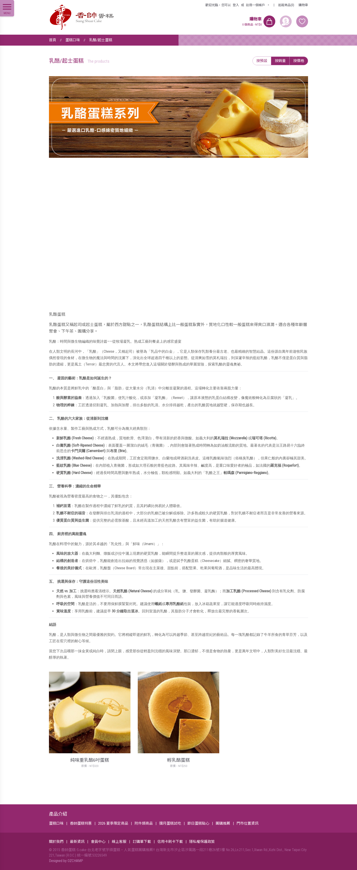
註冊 (255, 5)
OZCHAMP (75, 861)
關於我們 (56, 841)
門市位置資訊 (247, 823)
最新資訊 (77, 841)
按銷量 (280, 61)
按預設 (261, 61)
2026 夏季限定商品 (113, 823)
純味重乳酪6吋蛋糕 (89, 760)
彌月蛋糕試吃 (170, 823)
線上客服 (119, 841)
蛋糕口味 (72, 40)
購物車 (303, 5)
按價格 (298, 61)
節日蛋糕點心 (198, 823)
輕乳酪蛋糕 (178, 760)
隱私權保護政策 (202, 841)
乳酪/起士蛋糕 (100, 40)
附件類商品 (144, 823)
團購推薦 (223, 823)
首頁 (52, 40)
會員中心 (98, 841)
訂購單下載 (142, 841)
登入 (236, 5)
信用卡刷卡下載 (170, 841)
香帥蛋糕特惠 (81, 823)
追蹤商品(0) (286, 5)
